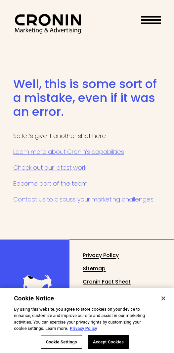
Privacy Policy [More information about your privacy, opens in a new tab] (83, 331)
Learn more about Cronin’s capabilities (68, 152)
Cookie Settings (61, 344)
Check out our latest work (49, 167)
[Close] (163, 301)
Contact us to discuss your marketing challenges (83, 199)
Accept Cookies (108, 344)
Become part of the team (50, 183)
